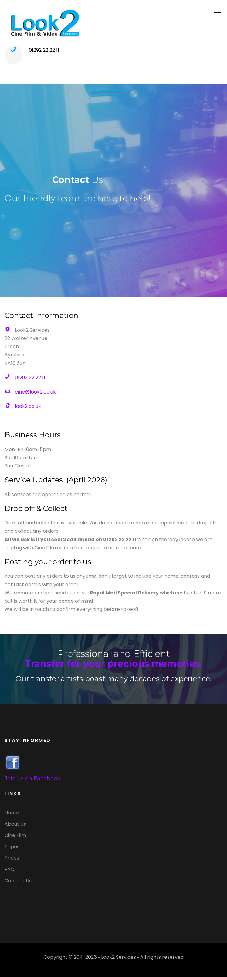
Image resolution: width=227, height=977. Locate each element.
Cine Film (15, 835)
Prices (12, 857)
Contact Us (18, 880)
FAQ (10, 869)
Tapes (12, 846)
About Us (15, 824)
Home (12, 812)
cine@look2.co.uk (35, 391)
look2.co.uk (28, 406)
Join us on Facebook (32, 778)
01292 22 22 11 (44, 50)
